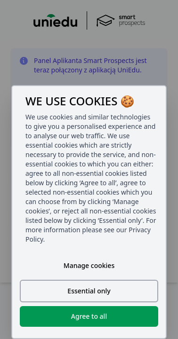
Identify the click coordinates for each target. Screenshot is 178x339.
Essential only (88, 290)
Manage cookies (89, 265)
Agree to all (89, 316)
